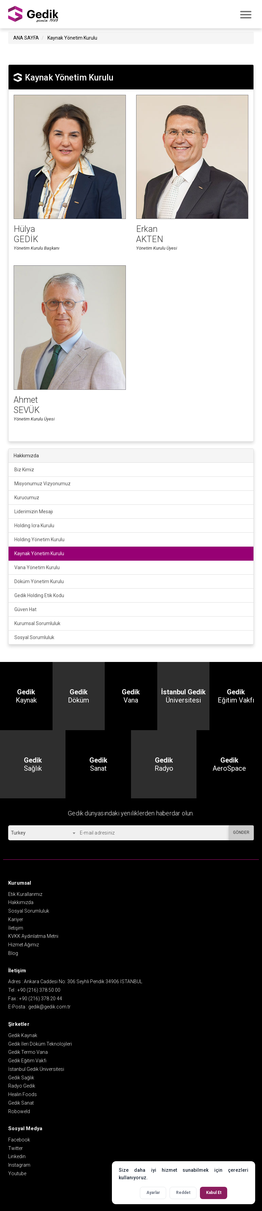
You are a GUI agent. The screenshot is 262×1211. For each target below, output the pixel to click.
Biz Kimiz (24, 469)
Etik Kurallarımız (25, 893)
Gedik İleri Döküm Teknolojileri (40, 1043)
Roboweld (19, 1110)
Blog (13, 952)
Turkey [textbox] (18, 832)
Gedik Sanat (21, 1102)
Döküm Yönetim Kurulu (39, 581)
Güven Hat (25, 608)
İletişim (15, 927)
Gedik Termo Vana (28, 1051)
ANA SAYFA (26, 37)
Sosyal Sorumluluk (34, 636)
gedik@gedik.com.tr (49, 1006)
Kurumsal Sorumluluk (37, 622)
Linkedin (17, 1155)
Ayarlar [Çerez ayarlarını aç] (153, 1192)
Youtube (17, 1173)
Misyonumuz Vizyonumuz (42, 483)
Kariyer (15, 918)
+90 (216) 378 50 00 (38, 989)
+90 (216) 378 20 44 (40, 998)
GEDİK (33, 14)
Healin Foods (22, 1093)
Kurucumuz (26, 497)
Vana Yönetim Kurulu (37, 567)
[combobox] (43, 832)
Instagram (19, 1164)
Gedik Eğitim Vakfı (27, 1060)
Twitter (15, 1147)
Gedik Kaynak (22, 1034)
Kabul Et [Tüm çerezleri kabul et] (213, 1192)
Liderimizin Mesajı (33, 511)
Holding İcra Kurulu (34, 525)
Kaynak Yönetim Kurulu (72, 37)
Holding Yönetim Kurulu (39, 539)
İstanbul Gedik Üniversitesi (36, 1068)
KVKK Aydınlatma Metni (33, 935)
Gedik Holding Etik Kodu (39, 594)
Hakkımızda (20, 901)
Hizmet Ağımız (23, 944)
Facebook (19, 1139)
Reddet (183, 1192)
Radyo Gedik (21, 1085)
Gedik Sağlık (21, 1077)
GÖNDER (241, 831)
